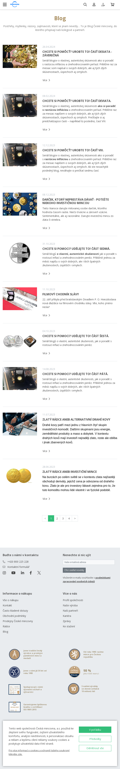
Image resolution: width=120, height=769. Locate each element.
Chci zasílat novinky (74, 570)
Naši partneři (70, 610)
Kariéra (67, 616)
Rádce (6, 626)
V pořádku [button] (95, 729)
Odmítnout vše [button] (95, 748)
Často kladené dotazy (15, 610)
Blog (5, 631)
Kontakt (7, 605)
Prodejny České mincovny (18, 621)
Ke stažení (69, 626)
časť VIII (100, 121)
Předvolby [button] (95, 739)
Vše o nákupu (10, 600)
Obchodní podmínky (14, 616)
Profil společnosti (73, 600)
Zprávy (67, 621)
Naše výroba (70, 605)
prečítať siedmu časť (87, 170)
